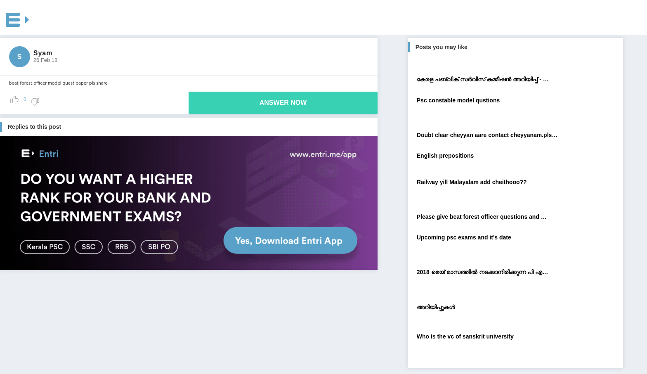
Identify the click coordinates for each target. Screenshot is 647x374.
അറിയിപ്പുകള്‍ (436, 307)
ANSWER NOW (283, 102)
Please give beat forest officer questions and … (482, 216)
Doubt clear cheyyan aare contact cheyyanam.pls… (487, 135)
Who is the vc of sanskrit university (465, 336)
